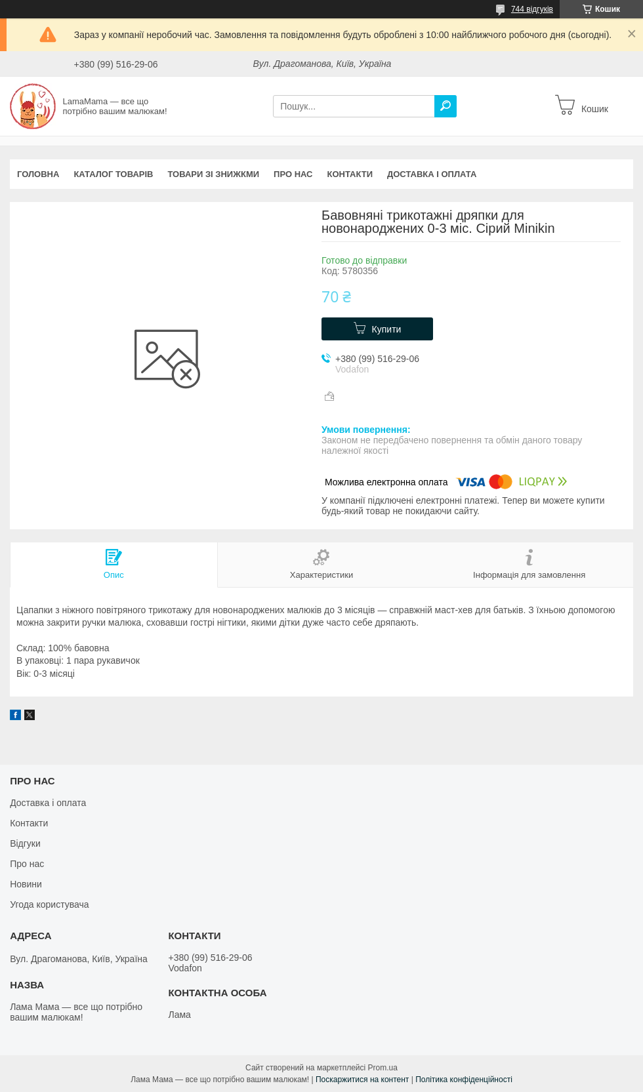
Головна (38, 174)
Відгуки (25, 843)
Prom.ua (383, 1067)
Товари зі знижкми (213, 174)
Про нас (293, 174)
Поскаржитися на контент (362, 1079)
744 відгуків (532, 9)
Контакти (350, 174)
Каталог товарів (113, 174)
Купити (387, 329)
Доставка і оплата (431, 174)
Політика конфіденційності (463, 1079)
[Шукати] (445, 106)
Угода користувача (49, 904)
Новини (26, 884)
